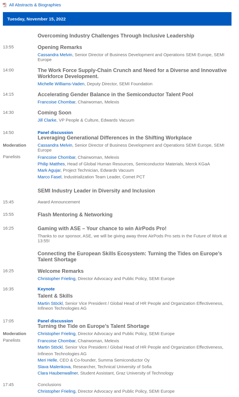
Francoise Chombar (57, 101)
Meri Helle (47, 360)
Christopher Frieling (57, 278)
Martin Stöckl (50, 303)
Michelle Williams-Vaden (61, 83)
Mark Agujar (49, 170)
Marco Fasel (50, 176)
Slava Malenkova (54, 366)
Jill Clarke (47, 120)
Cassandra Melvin (55, 54)
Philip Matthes (51, 163)
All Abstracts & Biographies (35, 4)
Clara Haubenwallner (58, 372)
